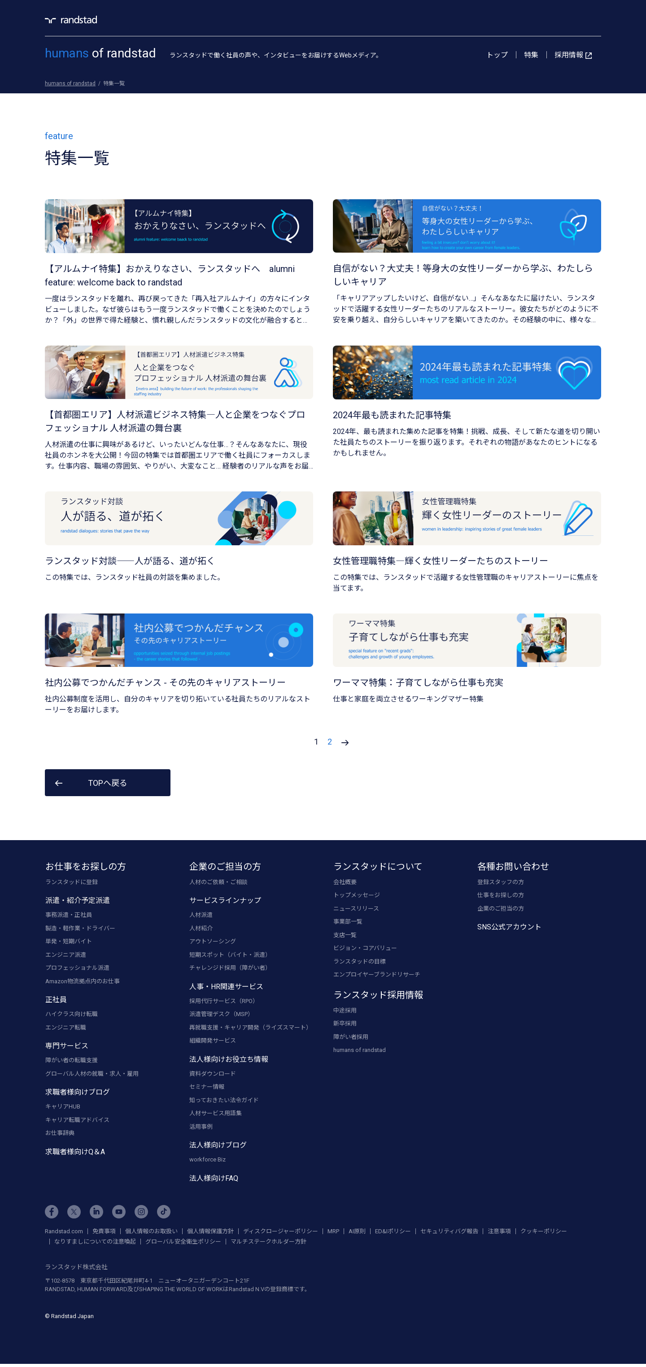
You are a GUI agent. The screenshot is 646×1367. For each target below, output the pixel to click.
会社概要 (345, 882)
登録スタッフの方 (500, 882)
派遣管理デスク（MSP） (221, 1015)
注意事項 (499, 1232)
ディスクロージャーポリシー (280, 1232)
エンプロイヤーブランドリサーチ (376, 975)
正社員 (56, 1000)
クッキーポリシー (543, 1232)
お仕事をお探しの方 (85, 867)
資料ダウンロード (212, 1074)
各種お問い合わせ (513, 867)
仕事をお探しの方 (500, 896)
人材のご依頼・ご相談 (218, 882)
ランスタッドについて (378, 867)
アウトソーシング (212, 942)
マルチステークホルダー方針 (268, 1242)
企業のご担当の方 (225, 867)
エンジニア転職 (65, 1028)
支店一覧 (345, 935)
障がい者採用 (350, 1037)
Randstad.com (64, 1232)
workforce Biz (207, 1160)
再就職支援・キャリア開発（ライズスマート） (250, 1028)
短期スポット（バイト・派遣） (230, 955)
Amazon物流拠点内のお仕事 (82, 981)
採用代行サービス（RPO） (223, 1001)
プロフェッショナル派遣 (77, 968)
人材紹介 (201, 928)
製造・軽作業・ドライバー (80, 928)
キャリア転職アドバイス (77, 1120)
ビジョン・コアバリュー (365, 949)
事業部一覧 (347, 922)
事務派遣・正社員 (68, 915)
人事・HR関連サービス (226, 987)
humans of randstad (359, 1050)
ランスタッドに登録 (71, 882)
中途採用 (345, 1011)
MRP (333, 1232)
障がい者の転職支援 (71, 1061)
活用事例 (201, 1127)
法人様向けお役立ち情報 (228, 1060)
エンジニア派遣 (65, 955)
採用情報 (573, 55)
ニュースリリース (356, 909)
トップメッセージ (356, 896)
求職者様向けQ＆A (75, 1152)
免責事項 (104, 1232)
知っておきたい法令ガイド (224, 1100)
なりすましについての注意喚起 (95, 1242)
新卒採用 (345, 1024)
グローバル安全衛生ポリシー (183, 1242)
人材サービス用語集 (215, 1114)
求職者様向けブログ (77, 1093)
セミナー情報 (206, 1087)
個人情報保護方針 (210, 1232)
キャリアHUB (62, 1107)
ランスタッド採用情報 (378, 995)
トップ (497, 55)
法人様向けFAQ (213, 1178)
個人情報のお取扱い (151, 1232)
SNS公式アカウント (509, 928)
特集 (531, 55)
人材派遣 (201, 915)
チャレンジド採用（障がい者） (230, 968)
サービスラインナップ (225, 901)
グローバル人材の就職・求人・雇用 (92, 1074)
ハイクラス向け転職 (71, 1015)
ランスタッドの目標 (359, 962)
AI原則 (357, 1232)
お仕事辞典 (59, 1133)
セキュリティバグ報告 (449, 1232)
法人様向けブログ (218, 1146)
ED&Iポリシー (393, 1232)
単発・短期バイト (68, 942)
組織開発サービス (212, 1041)
